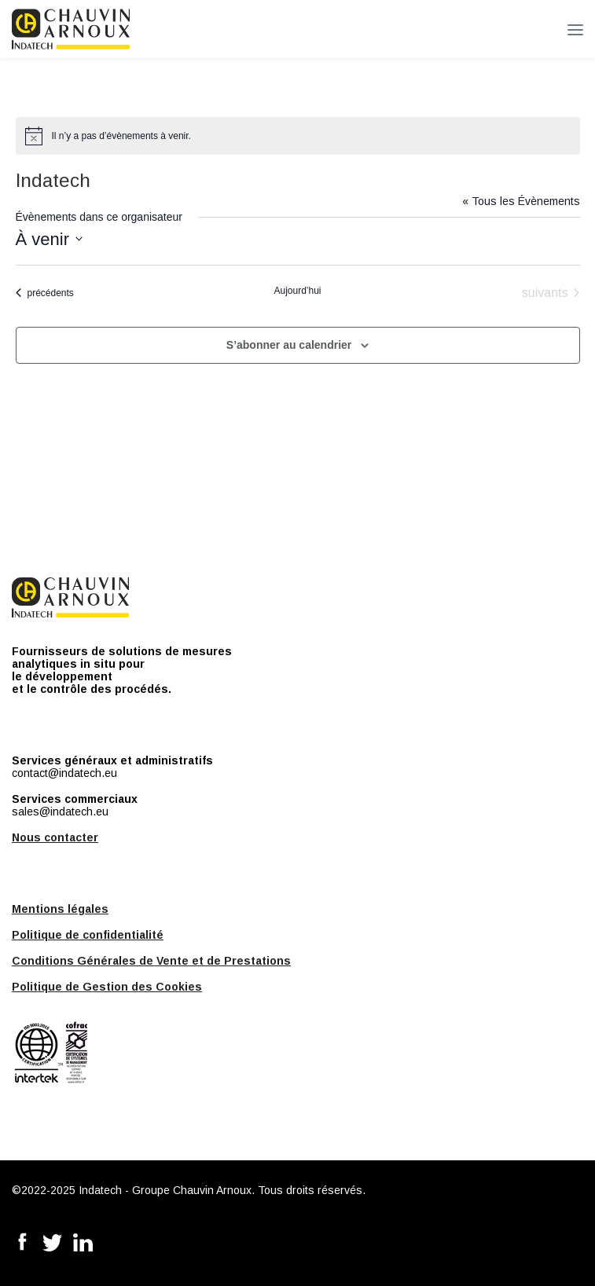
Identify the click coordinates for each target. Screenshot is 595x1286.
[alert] (298, 136)
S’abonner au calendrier (289, 345)
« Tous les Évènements (521, 201)
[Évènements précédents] (45, 293)
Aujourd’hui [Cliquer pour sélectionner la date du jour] (297, 290)
